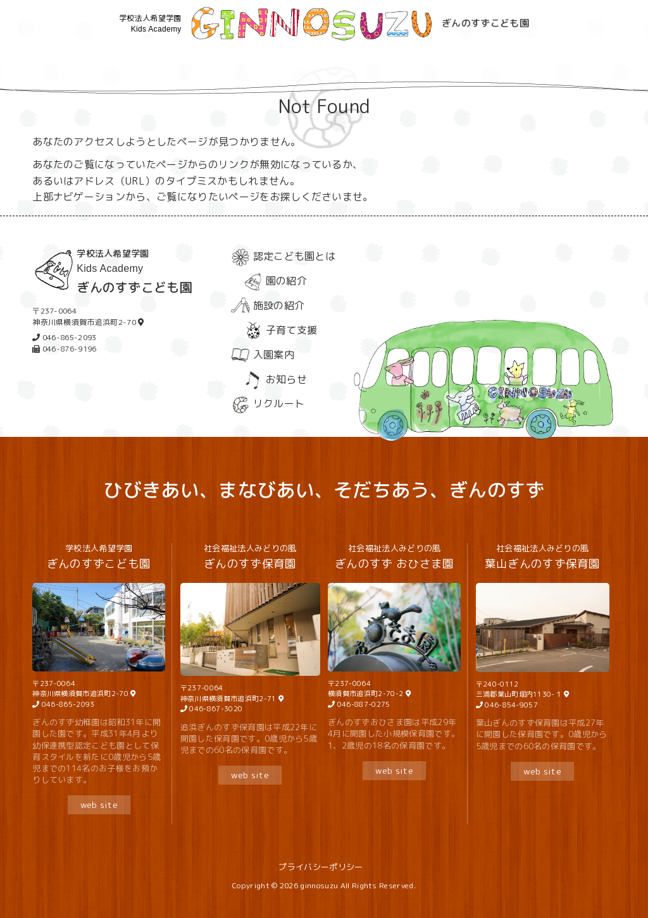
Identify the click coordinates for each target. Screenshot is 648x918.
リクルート (268, 403)
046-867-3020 (214, 709)
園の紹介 (275, 281)
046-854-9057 (510, 705)
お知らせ (275, 379)
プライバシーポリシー (320, 866)
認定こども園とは (283, 256)
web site (99, 805)
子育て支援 (281, 330)
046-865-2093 (67, 704)
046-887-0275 (363, 704)
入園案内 (262, 355)
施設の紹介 (268, 305)
